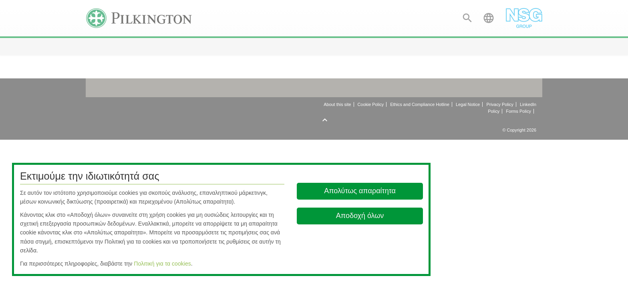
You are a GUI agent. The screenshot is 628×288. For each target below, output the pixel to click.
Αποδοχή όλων (360, 216)
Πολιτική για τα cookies (162, 263)
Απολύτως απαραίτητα (360, 191)
